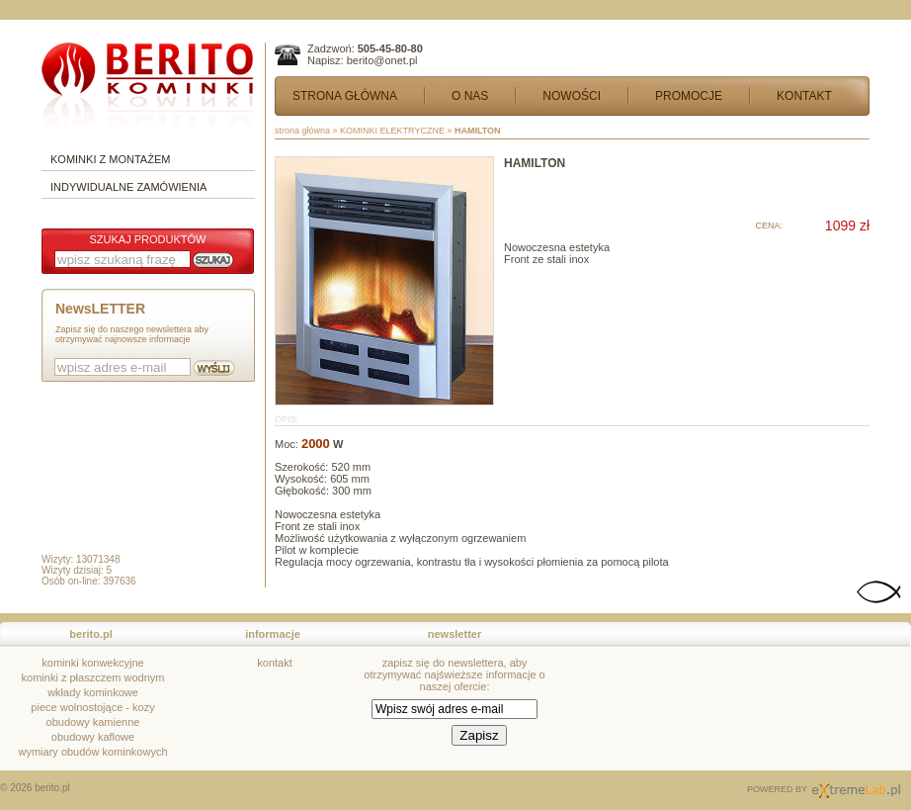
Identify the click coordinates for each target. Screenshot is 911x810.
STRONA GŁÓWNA (344, 96)
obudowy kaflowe (92, 737)
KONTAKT (804, 96)
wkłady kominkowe (92, 692)
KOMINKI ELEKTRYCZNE (392, 130)
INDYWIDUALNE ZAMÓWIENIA (128, 187)
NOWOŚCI (571, 96)
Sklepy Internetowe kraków (856, 790)
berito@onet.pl (382, 60)
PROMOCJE (688, 96)
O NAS (470, 96)
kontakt (274, 663)
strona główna (302, 130)
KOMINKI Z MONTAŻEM (110, 159)
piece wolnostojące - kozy (92, 707)
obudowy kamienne (93, 722)
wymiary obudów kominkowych (93, 752)
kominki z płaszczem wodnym (93, 677)
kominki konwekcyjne (92, 663)
